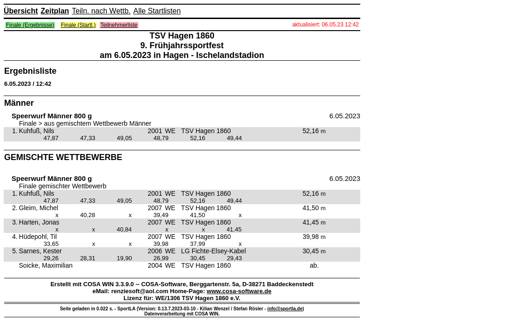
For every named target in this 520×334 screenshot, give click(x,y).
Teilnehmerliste (119, 25)
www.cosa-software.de (239, 291)
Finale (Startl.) (78, 25)
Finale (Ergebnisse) (30, 25)
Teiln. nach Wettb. (101, 11)
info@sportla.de (284, 308)
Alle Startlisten (157, 11)
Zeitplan (55, 11)
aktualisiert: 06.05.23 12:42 (325, 24)
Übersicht (21, 11)
